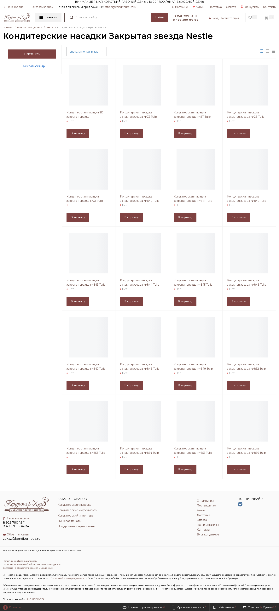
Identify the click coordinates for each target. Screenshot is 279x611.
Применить (32, 54)
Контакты (269, 7)
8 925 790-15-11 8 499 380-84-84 (16, 524)
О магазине (180, 7)
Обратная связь (16, 534)
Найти (159, 17)
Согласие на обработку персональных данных (28, 568)
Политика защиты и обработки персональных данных (32, 564)
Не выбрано (13, 7)
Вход (215, 18)
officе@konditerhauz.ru (120, 7)
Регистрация (230, 18)
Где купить (249, 7)
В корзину (78, 133)
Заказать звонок (42, 7)
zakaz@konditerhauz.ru (22, 538)
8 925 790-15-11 (185, 15)
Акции (198, 7)
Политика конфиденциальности (20, 561)
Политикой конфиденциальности (69, 578)
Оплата (231, 7)
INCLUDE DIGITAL (36, 599)
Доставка (215, 7)
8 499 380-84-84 (185, 19)
